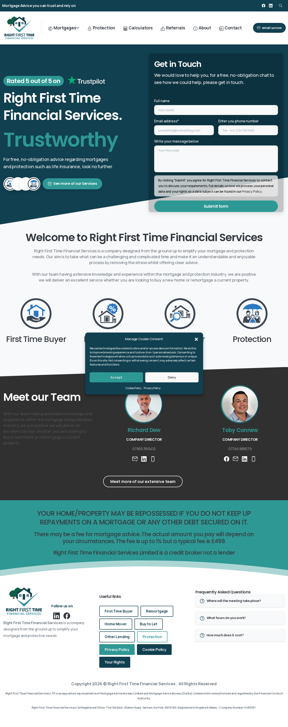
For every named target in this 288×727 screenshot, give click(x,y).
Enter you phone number (248, 127)
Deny (172, 377)
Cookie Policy (133, 388)
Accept (116, 377)
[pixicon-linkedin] (56, 615)
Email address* (184, 127)
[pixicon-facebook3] (67, 615)
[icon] (104, 82)
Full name (216, 106)
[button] (196, 339)
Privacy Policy (152, 388)
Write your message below (216, 155)
